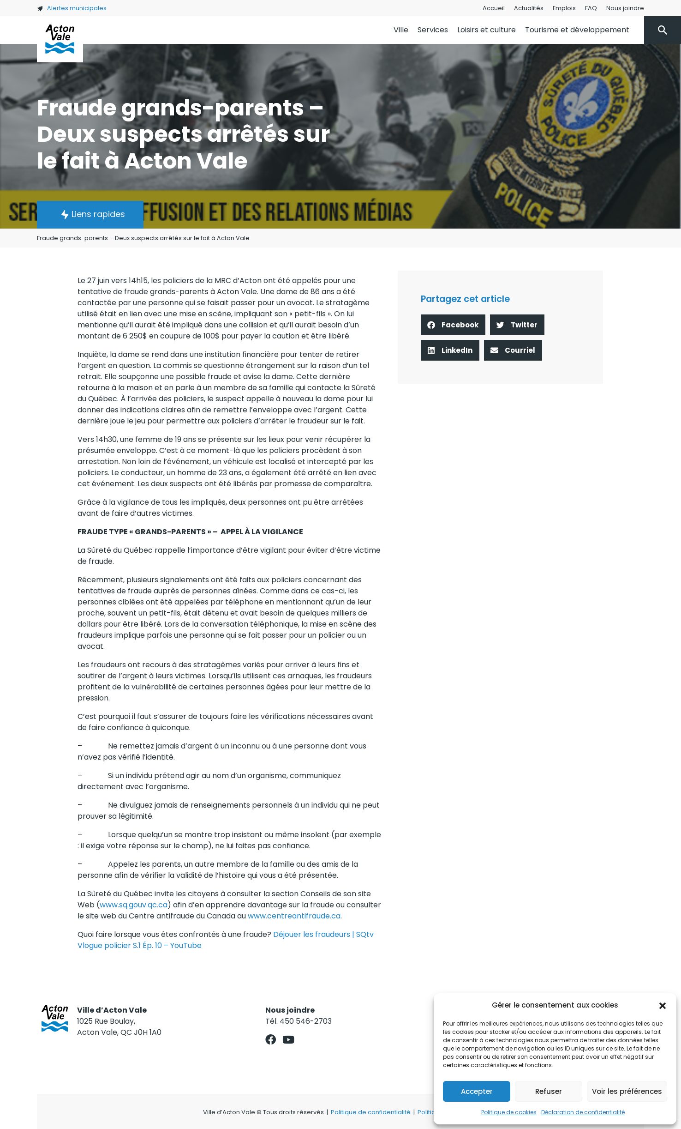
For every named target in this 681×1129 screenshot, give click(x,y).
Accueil (494, 8)
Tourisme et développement (577, 29)
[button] (662, 1005)
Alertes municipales (72, 8)
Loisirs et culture (486, 29)
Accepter (477, 1091)
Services (433, 29)
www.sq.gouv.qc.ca (133, 905)
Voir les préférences (627, 1091)
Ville (401, 29)
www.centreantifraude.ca (294, 916)
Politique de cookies (509, 1112)
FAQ (591, 8)
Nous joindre (625, 8)
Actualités (529, 8)
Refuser (548, 1091)
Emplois (564, 8)
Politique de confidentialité (371, 1112)
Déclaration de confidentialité (583, 1112)
